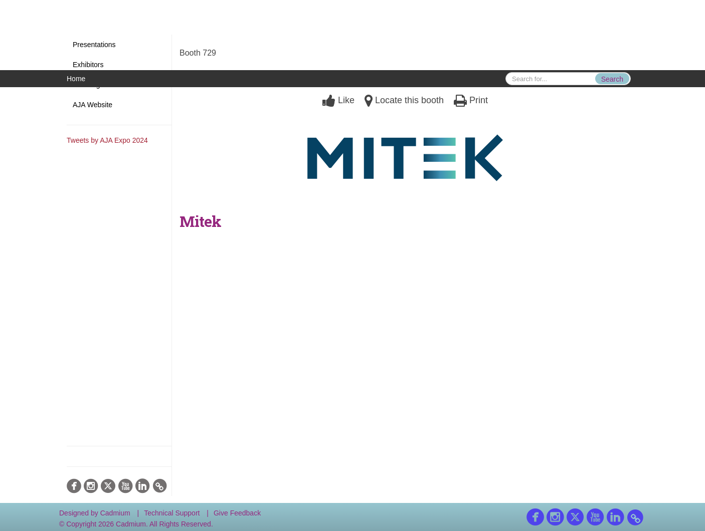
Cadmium (115, 513)
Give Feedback (237, 513)
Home (76, 79)
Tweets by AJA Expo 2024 (107, 140)
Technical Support (172, 513)
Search (612, 79)
